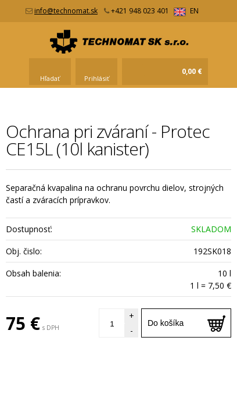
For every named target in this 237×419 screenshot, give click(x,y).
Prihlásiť (96, 78)
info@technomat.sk (66, 11)
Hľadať (50, 78)
